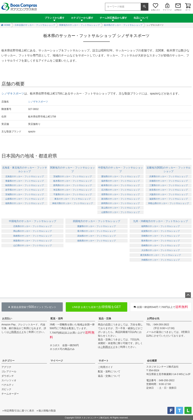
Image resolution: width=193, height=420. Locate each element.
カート (188, 10)
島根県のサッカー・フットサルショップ (32, 236)
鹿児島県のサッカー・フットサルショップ (160, 255)
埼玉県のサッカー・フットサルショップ (72, 190)
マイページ (167, 10)
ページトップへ (188, 295)
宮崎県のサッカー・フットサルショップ (160, 236)
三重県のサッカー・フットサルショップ (168, 185)
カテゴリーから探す (82, 17)
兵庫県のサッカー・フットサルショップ (168, 176)
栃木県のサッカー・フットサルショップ (123, 25)
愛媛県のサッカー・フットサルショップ (96, 226)
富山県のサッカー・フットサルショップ (120, 208)
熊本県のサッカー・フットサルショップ (160, 240)
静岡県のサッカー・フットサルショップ (120, 203)
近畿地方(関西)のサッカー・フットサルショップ (169, 169)
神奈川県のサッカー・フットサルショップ (72, 203)
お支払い (7, 318)
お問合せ (178, 10)
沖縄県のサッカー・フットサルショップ (160, 260)
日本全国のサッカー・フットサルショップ (35, 25)
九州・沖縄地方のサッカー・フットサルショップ (160, 221)
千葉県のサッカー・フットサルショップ (72, 194)
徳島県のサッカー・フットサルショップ (96, 240)
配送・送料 (56, 318)
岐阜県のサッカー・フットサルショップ (120, 185)
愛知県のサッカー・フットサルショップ (120, 176)
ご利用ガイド (16, 332)
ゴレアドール (8, 371)
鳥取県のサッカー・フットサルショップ (32, 240)
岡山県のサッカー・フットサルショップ (32, 231)
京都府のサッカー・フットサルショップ (168, 181)
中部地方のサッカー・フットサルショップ (120, 169)
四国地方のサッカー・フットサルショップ (96, 221)
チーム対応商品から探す (113, 17)
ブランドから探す (55, 17)
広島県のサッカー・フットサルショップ (32, 226)
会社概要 (152, 360)
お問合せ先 (153, 318)
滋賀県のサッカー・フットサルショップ (168, 199)
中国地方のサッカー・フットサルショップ (32, 221)
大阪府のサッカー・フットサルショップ (168, 194)
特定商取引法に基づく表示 (19, 410)
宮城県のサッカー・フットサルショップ (24, 194)
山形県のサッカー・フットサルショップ (24, 199)
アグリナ (6, 367)
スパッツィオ (8, 380)
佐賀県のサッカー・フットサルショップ (160, 231)
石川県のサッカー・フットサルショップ (120, 190)
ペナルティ (7, 384)
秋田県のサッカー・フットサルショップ (24, 185)
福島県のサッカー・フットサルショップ (24, 203)
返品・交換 (105, 318)
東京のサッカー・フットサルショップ (72, 199)
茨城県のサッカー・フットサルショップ (72, 176)
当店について (140, 17)
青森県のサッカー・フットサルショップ (24, 181)
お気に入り (155, 10)
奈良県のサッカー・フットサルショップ (168, 190)
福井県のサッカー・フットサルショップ (120, 181)
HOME (7, 25)
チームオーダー (10, 393)
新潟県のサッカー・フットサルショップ (120, 199)
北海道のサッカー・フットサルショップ (24, 176)
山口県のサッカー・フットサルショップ (32, 245)
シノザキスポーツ (12, 93)
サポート (104, 360)
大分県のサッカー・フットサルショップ (160, 250)
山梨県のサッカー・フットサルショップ (120, 212)
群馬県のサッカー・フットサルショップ (72, 185)
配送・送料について (109, 371)
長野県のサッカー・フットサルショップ (120, 194)
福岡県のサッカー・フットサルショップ (160, 226)
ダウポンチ (7, 375)
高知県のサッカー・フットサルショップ (96, 236)
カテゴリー (8, 360)
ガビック (6, 389)
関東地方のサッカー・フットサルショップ (79, 25)
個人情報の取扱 (47, 410)
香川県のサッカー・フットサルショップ (96, 231)
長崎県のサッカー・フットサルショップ (160, 245)
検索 (144, 6)
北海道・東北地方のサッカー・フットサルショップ (24, 169)
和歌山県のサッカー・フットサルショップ (168, 203)
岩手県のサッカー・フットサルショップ (24, 190)
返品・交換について (109, 375)
